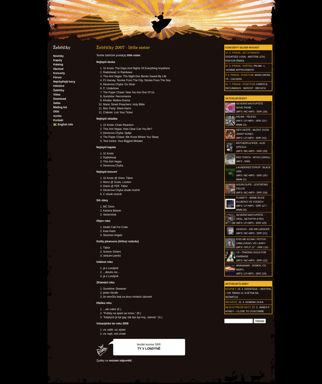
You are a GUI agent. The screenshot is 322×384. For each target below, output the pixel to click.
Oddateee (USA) (235, 56)
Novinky (58, 56)
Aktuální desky (236, 98)
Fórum (57, 77)
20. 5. (228, 65)
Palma (258, 65)
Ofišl (56, 111)
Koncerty (59, 73)
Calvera (236, 79)
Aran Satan (262, 75)
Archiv (57, 116)
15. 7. (228, 84)
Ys (227, 79)
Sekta (56, 103)
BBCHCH (260, 88)
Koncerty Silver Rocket (242, 47)
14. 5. (228, 52)
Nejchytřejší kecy (64, 81)
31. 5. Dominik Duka (251, 302)
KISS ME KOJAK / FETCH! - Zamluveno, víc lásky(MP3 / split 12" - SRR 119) (252, 243)
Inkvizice (58, 85)
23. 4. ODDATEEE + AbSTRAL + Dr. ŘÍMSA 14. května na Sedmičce (248, 293)
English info (65, 124)
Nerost (248, 88)
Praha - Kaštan (242, 65)
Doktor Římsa (234, 60)
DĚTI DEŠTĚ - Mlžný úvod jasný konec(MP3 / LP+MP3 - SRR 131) (252, 134)
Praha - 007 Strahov (245, 52)
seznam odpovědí (120, 360)
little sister (133, 55)
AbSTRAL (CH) (256, 56)
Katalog (58, 64)
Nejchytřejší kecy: (238, 307)
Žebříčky (58, 90)
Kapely (57, 60)
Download (59, 98)
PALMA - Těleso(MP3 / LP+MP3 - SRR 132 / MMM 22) (251, 120)
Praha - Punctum (242, 75)
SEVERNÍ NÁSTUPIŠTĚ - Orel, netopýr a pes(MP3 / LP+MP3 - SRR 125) (251, 219)
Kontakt (58, 120)
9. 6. (227, 75)
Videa (56, 94)
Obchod (58, 69)
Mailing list (60, 107)
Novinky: (231, 289)
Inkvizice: (231, 302)
